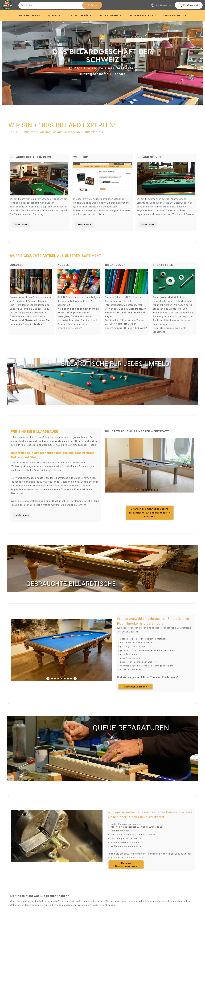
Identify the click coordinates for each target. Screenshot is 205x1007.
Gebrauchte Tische (135, 696)
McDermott (16, 300)
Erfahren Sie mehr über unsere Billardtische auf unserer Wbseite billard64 (142, 521)
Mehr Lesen (20, 224)
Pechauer (33, 300)
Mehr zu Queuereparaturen (126, 874)
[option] (102, 62)
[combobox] (59, 5)
